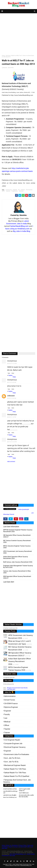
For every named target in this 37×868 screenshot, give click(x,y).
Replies (10, 375)
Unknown (11, 396)
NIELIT (3, 191)
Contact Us (16, 847)
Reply (9, 373)
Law (5, 718)
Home (3, 55)
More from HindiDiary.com (10, 797)
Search (11, 847)
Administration (10, 696)
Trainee (7, 733)
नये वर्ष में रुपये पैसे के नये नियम (10, 789)
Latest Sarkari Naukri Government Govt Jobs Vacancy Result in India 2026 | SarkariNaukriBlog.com (19, 865)
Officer (6, 725)
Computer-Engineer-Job (13, 743)
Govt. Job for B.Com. (12, 758)
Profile (28, 847)
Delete (13, 373)
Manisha (5, 67)
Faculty (7, 714)
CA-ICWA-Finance (11, 703)
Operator (8, 191)
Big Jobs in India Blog (21, 231)
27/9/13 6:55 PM (12, 382)
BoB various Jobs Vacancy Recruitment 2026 (17, 562)
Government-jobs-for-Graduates (16, 754)
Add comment (11, 461)
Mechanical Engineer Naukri (15, 765)
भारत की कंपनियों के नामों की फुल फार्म (10, 792)
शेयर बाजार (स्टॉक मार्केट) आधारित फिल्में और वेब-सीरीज (26, 796)
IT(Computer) (29, 189)
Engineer (15, 189)
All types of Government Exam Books (17, 688)
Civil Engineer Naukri (12, 740)
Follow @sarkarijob (23, 509)
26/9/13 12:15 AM (12, 363)
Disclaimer (15, 845)
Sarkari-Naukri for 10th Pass (15, 773)
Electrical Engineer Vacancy (14, 747)
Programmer (14, 191)
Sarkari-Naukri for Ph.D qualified (16, 776)
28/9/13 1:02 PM (12, 417)
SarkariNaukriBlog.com (19, 226)
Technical (8, 55)
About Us (8, 845)
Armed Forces (9, 700)
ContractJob (9, 189)
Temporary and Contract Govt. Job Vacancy (17, 781)
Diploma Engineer (11, 707)
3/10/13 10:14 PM (12, 441)
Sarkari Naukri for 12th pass (15, 769)
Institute (23, 189)
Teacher (7, 729)
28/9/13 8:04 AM (12, 398)
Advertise (22, 847)
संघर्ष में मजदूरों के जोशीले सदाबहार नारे (24, 789)
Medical (7, 722)
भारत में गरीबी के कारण (24, 793)
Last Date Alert (11, 689)
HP (19, 189)
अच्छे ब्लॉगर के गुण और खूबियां (9, 795)
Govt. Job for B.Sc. (11, 762)
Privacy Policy (22, 845)
